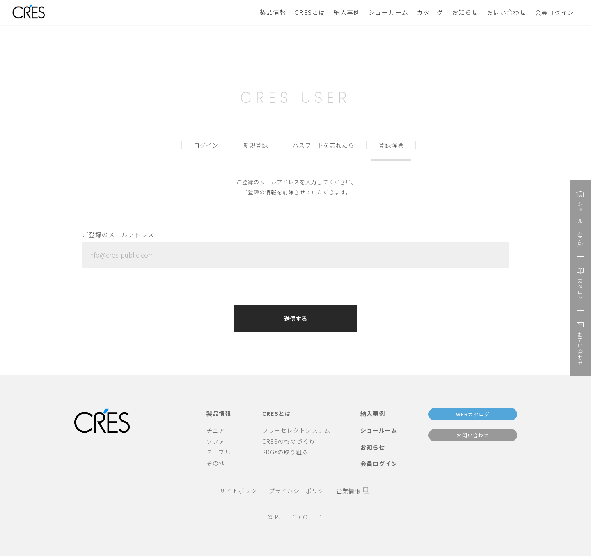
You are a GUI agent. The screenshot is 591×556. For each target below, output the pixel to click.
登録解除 (391, 145)
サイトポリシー (241, 491)
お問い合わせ (506, 12)
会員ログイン (554, 12)
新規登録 (255, 145)
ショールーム (388, 12)
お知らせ (465, 12)
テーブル (218, 452)
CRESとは (310, 12)
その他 (215, 463)
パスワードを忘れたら (323, 145)
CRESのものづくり (288, 441)
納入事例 (347, 12)
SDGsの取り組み (285, 452)
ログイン (206, 145)
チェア (215, 430)
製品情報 (273, 12)
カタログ (430, 12)
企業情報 (348, 491)
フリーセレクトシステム (296, 430)
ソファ (215, 441)
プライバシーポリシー (299, 491)
